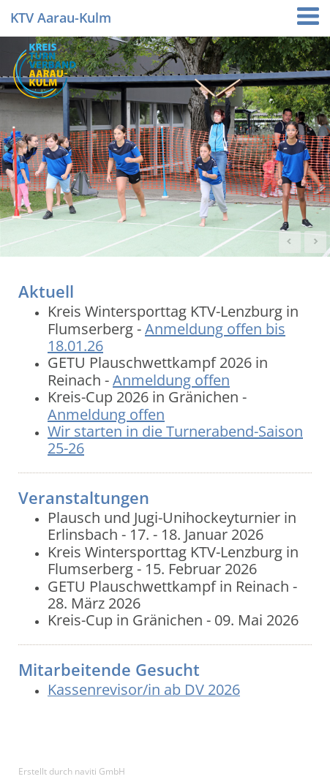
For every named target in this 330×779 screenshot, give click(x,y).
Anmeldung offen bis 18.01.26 (166, 337)
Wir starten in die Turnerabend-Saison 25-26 (175, 439)
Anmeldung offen (171, 380)
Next (315, 242)
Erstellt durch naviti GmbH (71, 771)
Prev (290, 242)
